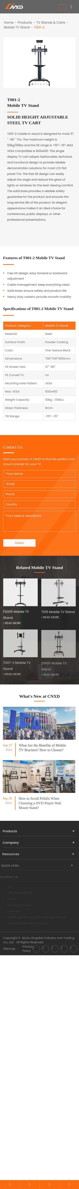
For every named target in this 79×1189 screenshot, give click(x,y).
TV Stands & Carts (50, 22)
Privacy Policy (27, 949)
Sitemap (9, 949)
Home (9, 22)
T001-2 (39, 27)
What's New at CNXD (39, 696)
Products (25, 22)
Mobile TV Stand (17, 27)
